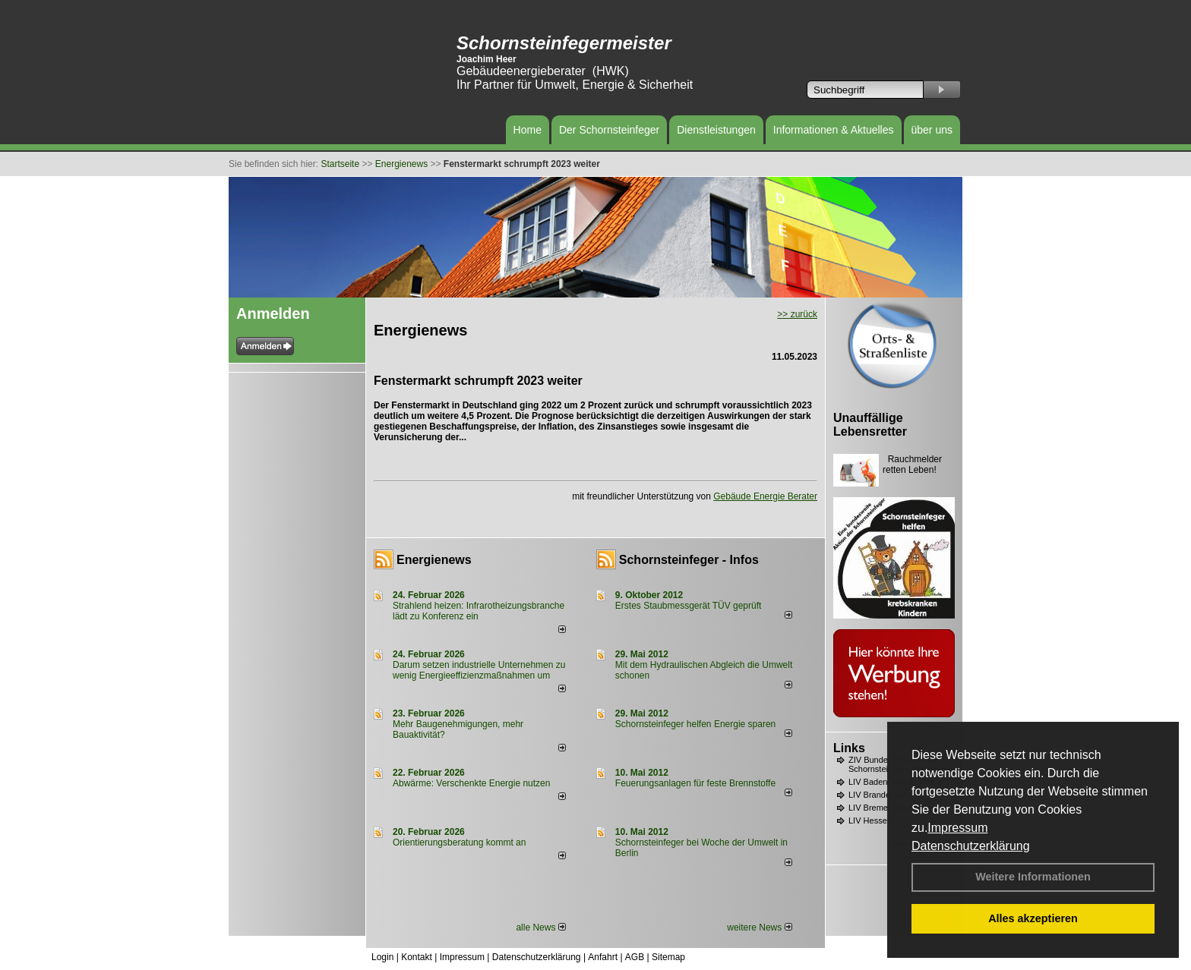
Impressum (957, 827)
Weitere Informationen (1033, 877)
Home (527, 130)
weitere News (759, 927)
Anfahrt (603, 957)
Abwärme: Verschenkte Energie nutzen (471, 783)
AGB (634, 957)
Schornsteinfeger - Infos (689, 559)
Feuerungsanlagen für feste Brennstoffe (695, 783)
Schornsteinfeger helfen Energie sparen (695, 724)
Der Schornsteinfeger (609, 130)
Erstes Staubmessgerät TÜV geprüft (688, 605)
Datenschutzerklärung (970, 845)
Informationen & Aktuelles (833, 130)
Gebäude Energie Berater (765, 496)
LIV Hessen (870, 820)
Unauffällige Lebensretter (870, 424)
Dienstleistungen (716, 130)
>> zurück (797, 314)
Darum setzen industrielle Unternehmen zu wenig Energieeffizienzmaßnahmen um (479, 670)
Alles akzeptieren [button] (1033, 918)
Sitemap (668, 957)
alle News (540, 927)
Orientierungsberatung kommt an (459, 842)
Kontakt (416, 957)
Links (849, 748)
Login (382, 957)
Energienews (434, 559)
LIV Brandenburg (879, 794)
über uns (931, 130)
